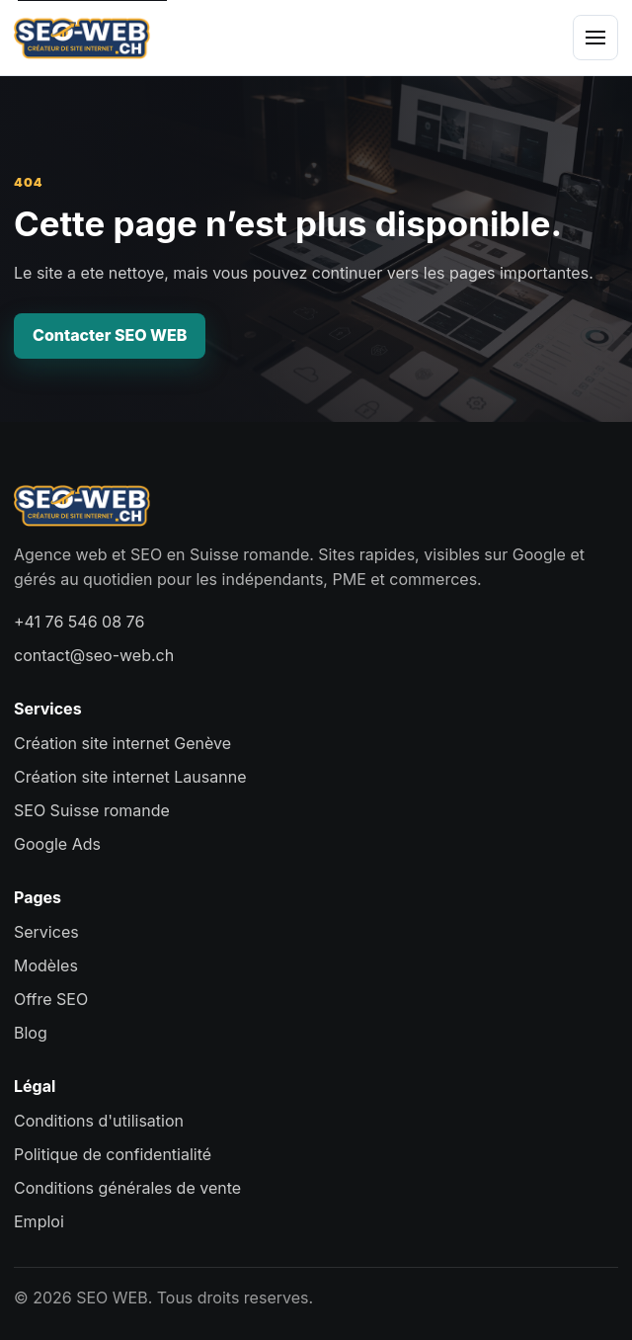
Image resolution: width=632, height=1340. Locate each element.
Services (46, 932)
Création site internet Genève (122, 743)
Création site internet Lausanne (130, 777)
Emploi (39, 1221)
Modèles (46, 965)
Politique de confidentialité (112, 1154)
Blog (30, 1033)
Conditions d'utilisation (99, 1121)
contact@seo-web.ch (94, 655)
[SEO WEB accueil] (82, 37)
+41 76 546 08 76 (79, 621)
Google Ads (57, 844)
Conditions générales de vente (127, 1188)
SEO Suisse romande (92, 810)
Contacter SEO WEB (110, 335)
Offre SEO (51, 999)
